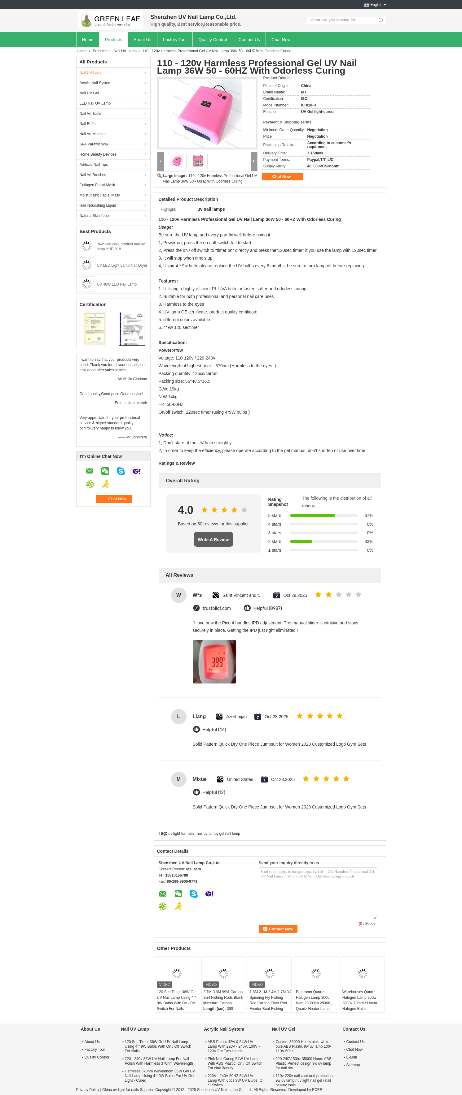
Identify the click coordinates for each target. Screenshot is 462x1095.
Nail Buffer (88, 124)
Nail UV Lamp (125, 51)
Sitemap (353, 1065)
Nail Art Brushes (93, 175)
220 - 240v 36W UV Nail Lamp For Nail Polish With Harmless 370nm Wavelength (159, 1061)
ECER (317, 1090)
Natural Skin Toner (95, 215)
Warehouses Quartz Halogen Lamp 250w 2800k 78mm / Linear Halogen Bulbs (359, 1000)
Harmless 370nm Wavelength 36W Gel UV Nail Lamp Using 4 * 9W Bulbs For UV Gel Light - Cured (160, 1076)
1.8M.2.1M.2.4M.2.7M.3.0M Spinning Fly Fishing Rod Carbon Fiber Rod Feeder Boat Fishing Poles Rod (270, 1003)
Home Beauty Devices (98, 154)
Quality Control (212, 39)
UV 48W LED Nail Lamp (117, 284)
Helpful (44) (214, 729)
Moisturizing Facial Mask (100, 195)
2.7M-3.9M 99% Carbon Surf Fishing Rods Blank (223, 995)
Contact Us (249, 39)
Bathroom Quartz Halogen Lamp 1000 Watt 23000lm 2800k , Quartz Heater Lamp (314, 1000)
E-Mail (351, 1057)
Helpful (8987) (267, 608)
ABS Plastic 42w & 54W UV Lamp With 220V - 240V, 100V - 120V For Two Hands (234, 1046)
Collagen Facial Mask (97, 185)
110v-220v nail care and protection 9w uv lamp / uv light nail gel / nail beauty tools (303, 1080)
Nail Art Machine (93, 134)
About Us (143, 39)
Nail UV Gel (89, 93)
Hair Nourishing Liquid (98, 205)
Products (113, 39)
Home (88, 39)
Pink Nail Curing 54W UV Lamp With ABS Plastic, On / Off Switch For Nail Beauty (235, 1063)
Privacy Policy (87, 1090)
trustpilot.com (217, 608)
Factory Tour (175, 39)
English (376, 4)
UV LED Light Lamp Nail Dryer (122, 265)
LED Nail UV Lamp (95, 103)
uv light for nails (181, 833)
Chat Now (280, 39)
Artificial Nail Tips (94, 164)
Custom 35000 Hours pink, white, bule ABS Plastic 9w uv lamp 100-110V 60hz (303, 1046)
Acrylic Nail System (96, 83)
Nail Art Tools (90, 113)
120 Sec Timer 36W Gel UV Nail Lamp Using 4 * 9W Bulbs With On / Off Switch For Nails (176, 1000)
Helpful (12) (214, 792)
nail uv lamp (207, 833)
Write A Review (213, 539)
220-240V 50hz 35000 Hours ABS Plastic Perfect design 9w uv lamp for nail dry (303, 1063)
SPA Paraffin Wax (94, 144)
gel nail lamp (229, 833)
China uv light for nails (120, 1090)
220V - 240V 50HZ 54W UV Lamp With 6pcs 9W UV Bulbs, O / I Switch (235, 1080)
